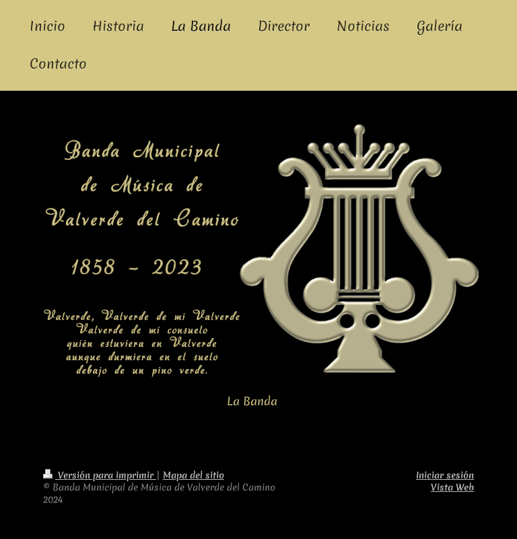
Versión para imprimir (99, 475)
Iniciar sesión (445, 475)
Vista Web (452, 487)
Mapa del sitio (193, 475)
